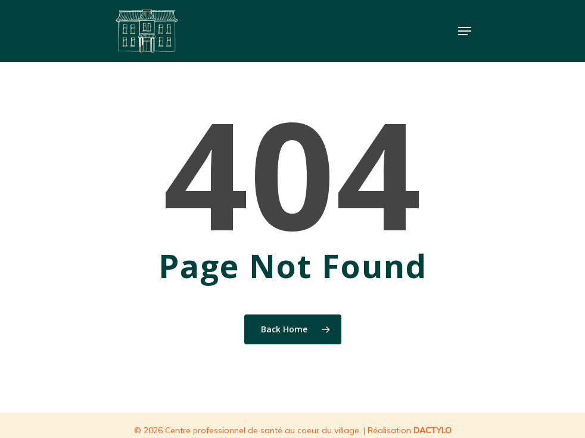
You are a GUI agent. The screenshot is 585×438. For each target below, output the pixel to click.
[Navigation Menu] (464, 31)
